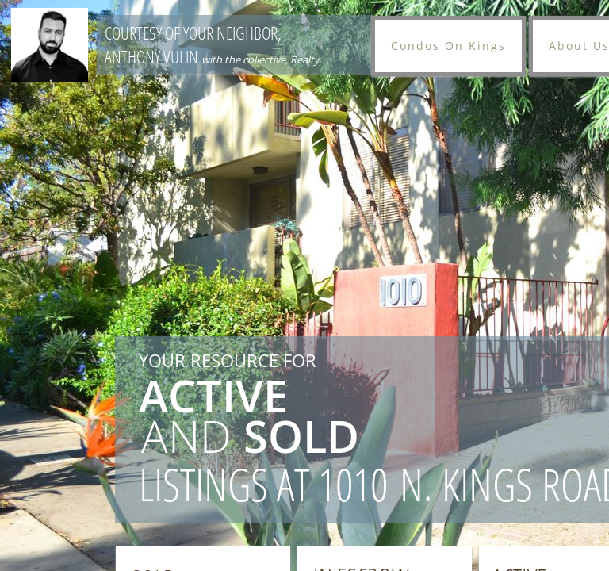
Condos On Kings (448, 45)
